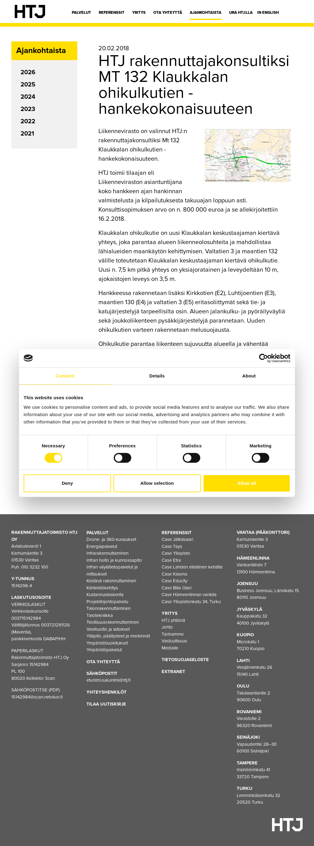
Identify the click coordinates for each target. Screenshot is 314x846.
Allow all (246, 483)
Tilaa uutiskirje (106, 703)
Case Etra (171, 560)
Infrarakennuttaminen (107, 553)
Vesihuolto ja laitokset (108, 629)
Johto (167, 627)
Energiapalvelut (101, 546)
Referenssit (111, 12)
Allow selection (157, 483)
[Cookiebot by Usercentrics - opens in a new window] (263, 358)
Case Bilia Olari (176, 587)
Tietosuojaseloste (185, 659)
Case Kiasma (174, 573)
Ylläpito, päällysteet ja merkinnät (118, 636)
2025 (28, 84)
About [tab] (249, 375)
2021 (27, 133)
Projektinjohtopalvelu (107, 601)
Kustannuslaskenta (105, 594)
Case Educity (174, 581)
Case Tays (172, 546)
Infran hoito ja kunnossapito (114, 560)
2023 (28, 109)
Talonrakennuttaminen (108, 608)
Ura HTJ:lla (241, 12)
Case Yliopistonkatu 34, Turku (191, 601)
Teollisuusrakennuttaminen (112, 622)
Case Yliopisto (176, 553)
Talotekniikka (99, 615)
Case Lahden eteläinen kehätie (192, 567)
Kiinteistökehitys (102, 587)
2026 (28, 72)
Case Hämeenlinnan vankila (189, 594)
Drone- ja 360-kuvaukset (111, 539)
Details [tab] (157, 375)
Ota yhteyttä (167, 12)
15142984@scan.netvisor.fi (37, 697)
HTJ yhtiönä (173, 620)
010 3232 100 (34, 567)
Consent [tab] (65, 375)
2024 (28, 97)
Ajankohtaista (205, 12)
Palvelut (81, 12)
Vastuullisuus (174, 641)
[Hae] (294, 13)
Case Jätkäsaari (177, 539)
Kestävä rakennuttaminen (111, 581)
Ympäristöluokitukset (107, 642)
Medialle (170, 647)
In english (268, 12)
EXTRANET (173, 671)
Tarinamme (173, 634)
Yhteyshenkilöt (106, 692)
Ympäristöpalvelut (104, 650)
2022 (28, 121)
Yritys (139, 12)
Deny (67, 483)
